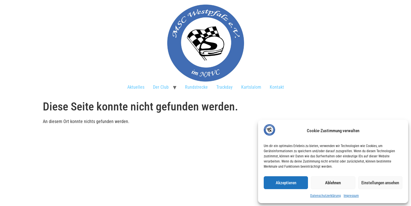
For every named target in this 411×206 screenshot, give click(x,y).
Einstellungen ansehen (380, 182)
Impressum (351, 196)
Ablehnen (333, 182)
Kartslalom (251, 87)
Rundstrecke (196, 87)
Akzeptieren (286, 182)
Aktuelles (135, 87)
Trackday (224, 87)
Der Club (161, 87)
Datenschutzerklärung (325, 196)
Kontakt (277, 87)
